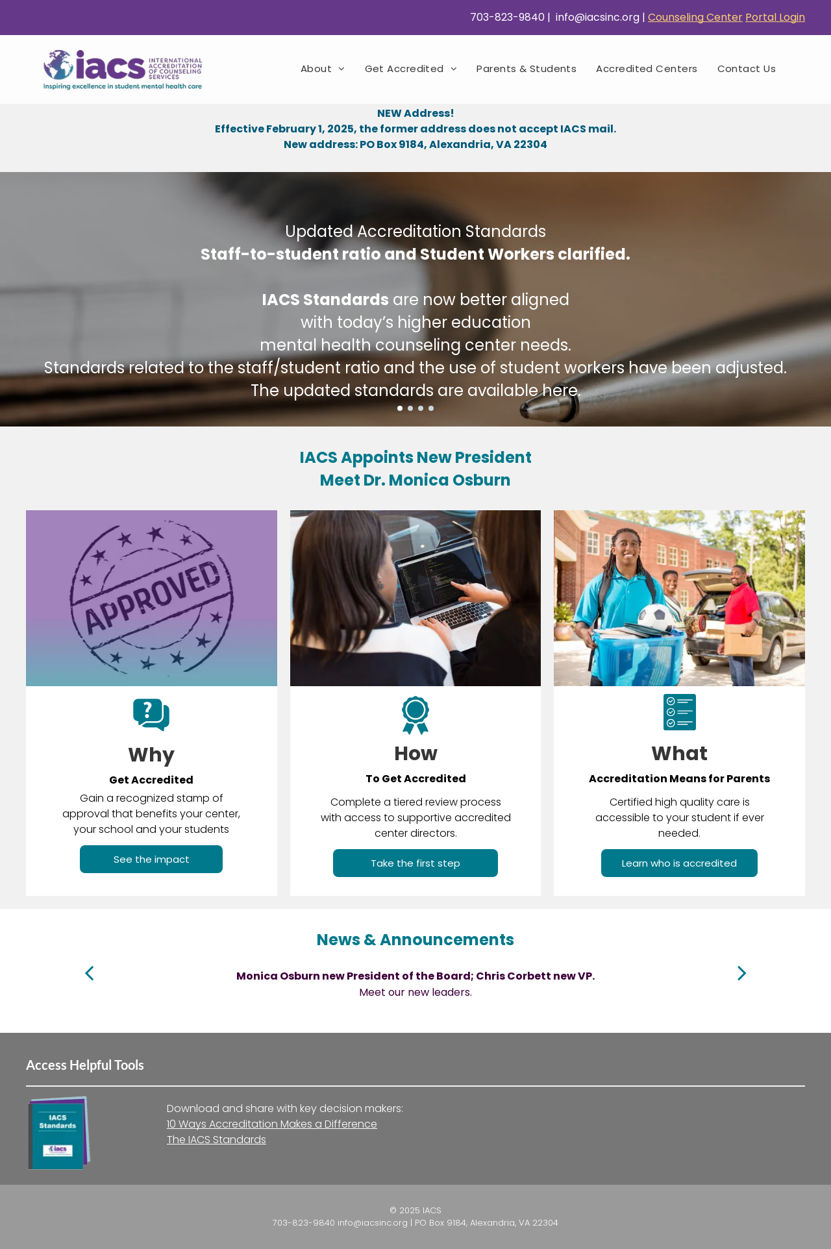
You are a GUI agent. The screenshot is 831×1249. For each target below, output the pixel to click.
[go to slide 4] (431, 408)
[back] (89, 972)
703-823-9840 (506, 17)
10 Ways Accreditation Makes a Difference (272, 1124)
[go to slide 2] (410, 408)
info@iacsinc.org (596, 17)
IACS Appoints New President (416, 457)
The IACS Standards (216, 1139)
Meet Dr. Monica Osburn (415, 480)
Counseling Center (695, 17)
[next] (742, 972)
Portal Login (775, 17)
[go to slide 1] (400, 408)
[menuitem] (323, 68)
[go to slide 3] (420, 408)
